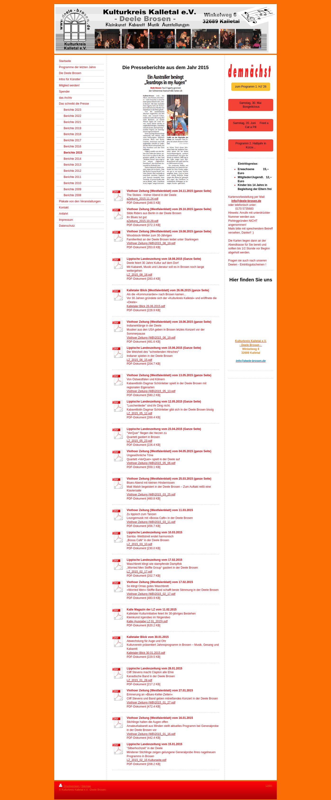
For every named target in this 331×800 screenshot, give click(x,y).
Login (269, 785)
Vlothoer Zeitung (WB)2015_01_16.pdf (151, 734)
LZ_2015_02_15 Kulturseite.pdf (146, 760)
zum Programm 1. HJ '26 (250, 86)
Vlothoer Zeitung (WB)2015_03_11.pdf (151, 522)
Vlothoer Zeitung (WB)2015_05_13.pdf (151, 391)
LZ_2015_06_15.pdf (139, 360)
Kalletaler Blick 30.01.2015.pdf (146, 652)
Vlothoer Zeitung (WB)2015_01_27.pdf (151, 702)
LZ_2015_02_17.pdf (139, 571)
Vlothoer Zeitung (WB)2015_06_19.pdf (151, 337)
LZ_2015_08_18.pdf (139, 274)
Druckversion (69, 786)
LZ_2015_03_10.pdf (139, 544)
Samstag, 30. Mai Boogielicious (250, 105)
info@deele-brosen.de (246, 201)
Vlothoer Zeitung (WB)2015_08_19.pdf (151, 243)
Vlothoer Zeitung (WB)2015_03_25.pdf (151, 494)
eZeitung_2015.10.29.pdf (142, 221)
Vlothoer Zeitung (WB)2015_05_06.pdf (151, 463)
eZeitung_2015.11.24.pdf (142, 198)
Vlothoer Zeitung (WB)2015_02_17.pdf (151, 594)
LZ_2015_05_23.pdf (139, 440)
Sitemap (86, 786)
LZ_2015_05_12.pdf (139, 413)
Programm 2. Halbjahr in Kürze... (250, 145)
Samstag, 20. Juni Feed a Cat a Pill (250, 125)
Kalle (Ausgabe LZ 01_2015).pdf (147, 621)
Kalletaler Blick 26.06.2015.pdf (146, 306)
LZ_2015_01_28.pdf (139, 680)
